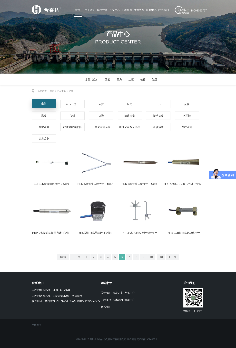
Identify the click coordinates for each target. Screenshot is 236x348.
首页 (77, 10)
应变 (107, 79)
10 (151, 257)
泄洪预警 (158, 127)
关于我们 (90, 10)
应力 (119, 79)
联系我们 (163, 10)
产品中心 (114, 10)
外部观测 (44, 127)
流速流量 (129, 115)
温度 (154, 79)
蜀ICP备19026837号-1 (148, 339)
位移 (143, 79)
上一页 (76, 257)
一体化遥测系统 (101, 127)
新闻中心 (151, 10)
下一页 (172, 257)
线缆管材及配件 (72, 127)
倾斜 (72, 115)
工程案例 (126, 10)
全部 (44, 103)
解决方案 (102, 10)
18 (161, 257)
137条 (63, 257)
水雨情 (187, 115)
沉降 (101, 115)
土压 (131, 79)
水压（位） (91, 79)
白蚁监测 (187, 127)
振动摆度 (158, 115)
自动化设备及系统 (129, 127)
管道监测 (44, 138)
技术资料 (139, 10)
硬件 (71, 91)
